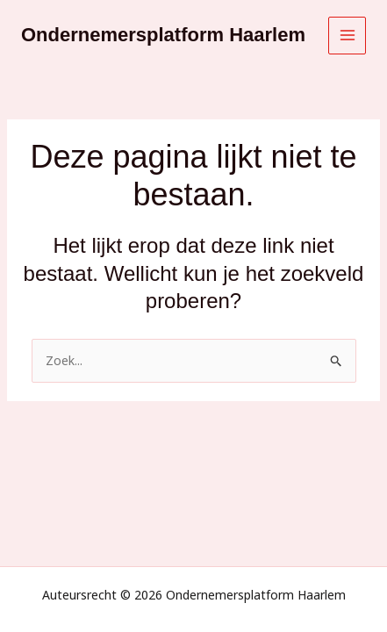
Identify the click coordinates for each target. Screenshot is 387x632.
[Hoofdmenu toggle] (347, 35)
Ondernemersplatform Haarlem (163, 35)
